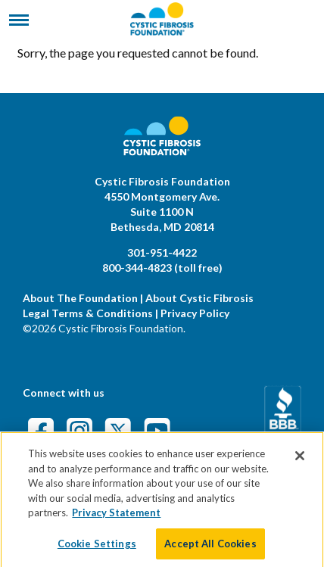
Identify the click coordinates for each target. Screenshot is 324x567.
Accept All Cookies (210, 550)
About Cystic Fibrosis (199, 297)
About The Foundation (80, 297)
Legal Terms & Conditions (88, 313)
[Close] (299, 462)
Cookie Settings (97, 550)
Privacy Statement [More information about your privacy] (116, 519)
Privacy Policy (194, 313)
